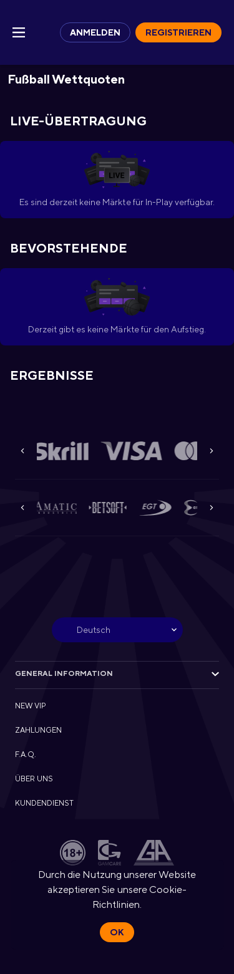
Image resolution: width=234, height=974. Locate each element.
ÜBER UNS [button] (34, 778)
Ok (117, 932)
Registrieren (178, 32)
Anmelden (95, 32)
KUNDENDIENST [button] (44, 803)
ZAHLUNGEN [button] (38, 730)
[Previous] (22, 450)
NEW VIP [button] (30, 706)
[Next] (211, 450)
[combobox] (117, 629)
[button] (64, 450)
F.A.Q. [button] (25, 754)
